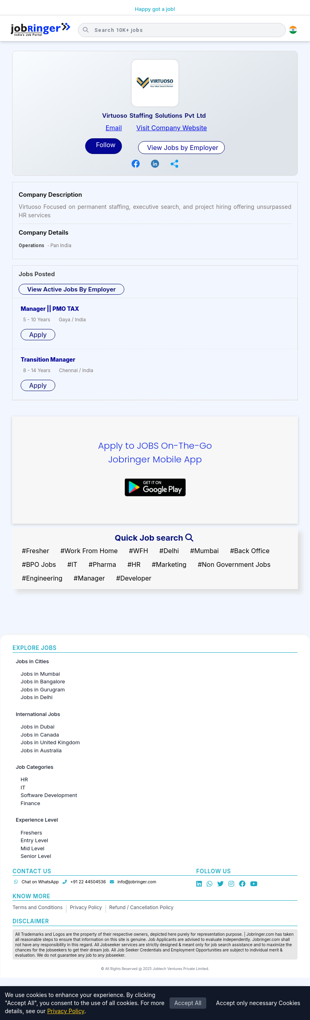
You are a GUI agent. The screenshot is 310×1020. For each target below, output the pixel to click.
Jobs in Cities (32, 661)
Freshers (31, 832)
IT (23, 787)
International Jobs (38, 714)
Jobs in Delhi (36, 697)
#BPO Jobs (39, 564)
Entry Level (34, 840)
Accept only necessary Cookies (258, 1002)
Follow (104, 145)
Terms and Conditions (38, 907)
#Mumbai (204, 551)
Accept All (187, 1002)
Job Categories (34, 767)
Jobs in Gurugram (43, 689)
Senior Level (36, 856)
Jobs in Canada (40, 734)
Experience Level (37, 820)
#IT (72, 564)
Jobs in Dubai (37, 726)
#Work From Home (89, 551)
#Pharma (102, 564)
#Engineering (42, 578)
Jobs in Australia (41, 750)
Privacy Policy (86, 907)
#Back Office (250, 551)
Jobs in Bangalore (43, 681)
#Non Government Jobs (234, 564)
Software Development (49, 795)
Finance (30, 803)
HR (24, 779)
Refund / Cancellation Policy (141, 907)
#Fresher (35, 551)
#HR (134, 564)
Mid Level (32, 848)
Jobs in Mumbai (40, 673)
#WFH (138, 551)
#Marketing (169, 564)
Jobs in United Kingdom (50, 742)
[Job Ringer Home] (40, 30)
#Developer (133, 578)
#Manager (89, 578)
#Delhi (169, 551)
